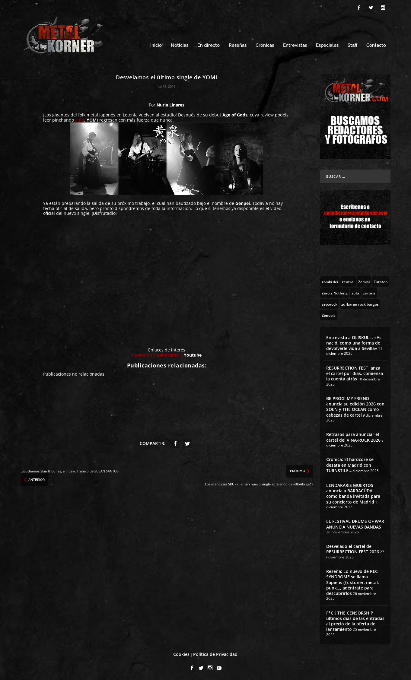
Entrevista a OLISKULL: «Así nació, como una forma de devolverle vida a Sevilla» (354, 342)
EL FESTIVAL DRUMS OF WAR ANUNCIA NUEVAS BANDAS (355, 523)
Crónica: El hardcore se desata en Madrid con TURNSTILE (350, 464)
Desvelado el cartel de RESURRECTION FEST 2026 (352, 548)
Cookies (181, 653)
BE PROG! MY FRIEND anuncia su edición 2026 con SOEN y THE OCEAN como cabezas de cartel (355, 406)
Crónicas (265, 44)
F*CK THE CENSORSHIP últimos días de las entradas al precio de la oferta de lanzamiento (355, 620)
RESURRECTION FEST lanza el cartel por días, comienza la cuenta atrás (354, 372)
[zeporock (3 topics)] (329, 303)
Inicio (156, 44)
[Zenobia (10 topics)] (328, 314)
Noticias (179, 44)
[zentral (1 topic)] (348, 280)
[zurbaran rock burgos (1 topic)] (360, 303)
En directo (208, 44)
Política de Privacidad (215, 653)
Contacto (376, 44)
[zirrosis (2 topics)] (369, 292)
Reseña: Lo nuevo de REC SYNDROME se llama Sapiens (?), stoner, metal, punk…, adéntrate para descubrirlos (352, 581)
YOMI (92, 119)
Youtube (193, 354)
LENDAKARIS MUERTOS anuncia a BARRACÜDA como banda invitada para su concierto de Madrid (353, 492)
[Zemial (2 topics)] (364, 280)
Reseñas (238, 44)
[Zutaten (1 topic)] (380, 280)
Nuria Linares (170, 104)
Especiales (327, 44)
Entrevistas (295, 44)
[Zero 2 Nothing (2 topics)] (334, 292)
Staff (352, 44)
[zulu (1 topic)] (355, 292)
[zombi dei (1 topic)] (329, 280)
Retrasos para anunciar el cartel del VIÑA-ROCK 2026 (353, 436)
